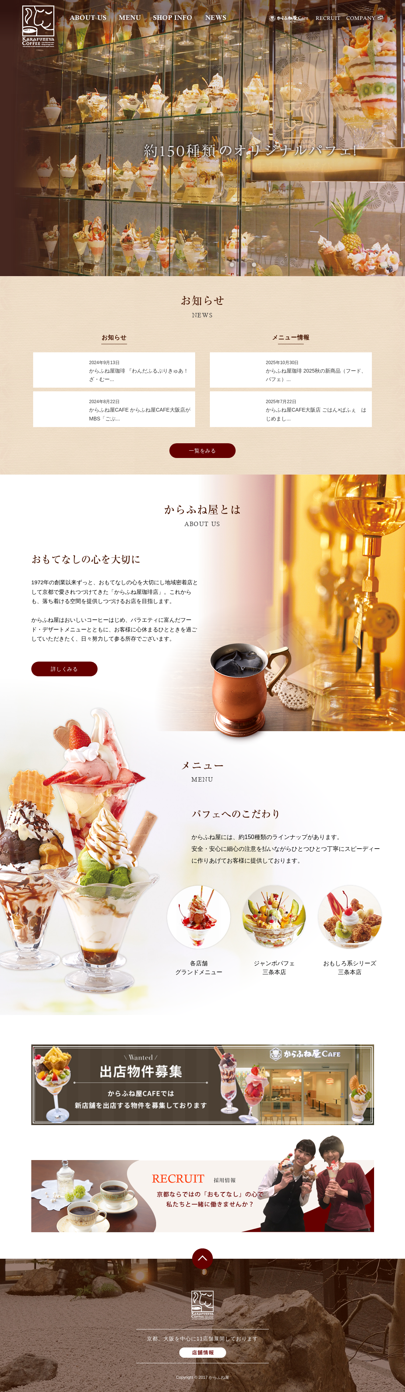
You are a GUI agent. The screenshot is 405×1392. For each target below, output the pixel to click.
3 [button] (254, 264)
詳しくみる (64, 669)
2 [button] (243, 264)
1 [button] (232, 264)
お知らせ (114, 338)
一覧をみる (202, 451)
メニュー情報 (291, 338)
